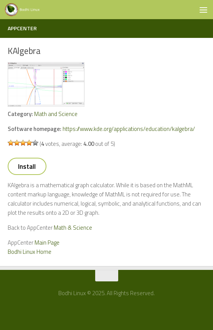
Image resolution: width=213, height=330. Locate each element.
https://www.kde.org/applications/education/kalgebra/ (129, 128)
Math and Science (56, 113)
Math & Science (73, 227)
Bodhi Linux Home (29, 251)
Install (27, 167)
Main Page (47, 242)
